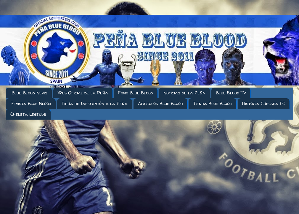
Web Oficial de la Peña (83, 93)
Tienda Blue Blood (212, 103)
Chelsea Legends (28, 114)
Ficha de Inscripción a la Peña (95, 103)
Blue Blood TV (231, 93)
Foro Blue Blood (135, 93)
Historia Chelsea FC (263, 103)
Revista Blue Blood (30, 103)
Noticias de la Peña (184, 93)
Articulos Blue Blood (160, 103)
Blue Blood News (29, 93)
